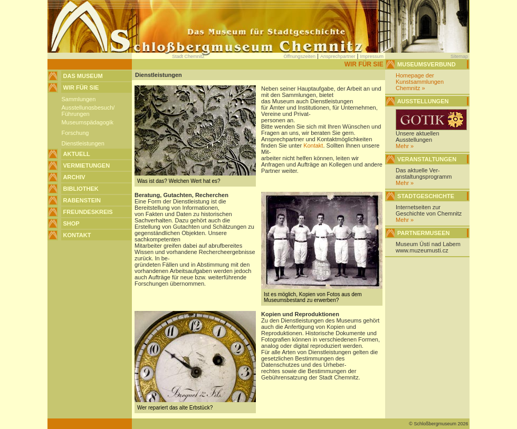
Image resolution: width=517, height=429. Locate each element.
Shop (71, 223)
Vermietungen (86, 165)
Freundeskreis (88, 212)
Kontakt (77, 235)
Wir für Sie (81, 87)
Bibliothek (81, 189)
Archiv (74, 177)
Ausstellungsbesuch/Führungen (87, 110)
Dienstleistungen (82, 143)
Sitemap (459, 56)
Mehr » (405, 146)
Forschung (75, 133)
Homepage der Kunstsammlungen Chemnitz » (420, 81)
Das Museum (83, 76)
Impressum (372, 56)
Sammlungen (78, 99)
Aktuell (76, 154)
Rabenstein (82, 200)
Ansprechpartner (338, 56)
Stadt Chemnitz (188, 56)
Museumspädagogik (87, 122)
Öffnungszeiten (299, 56)
